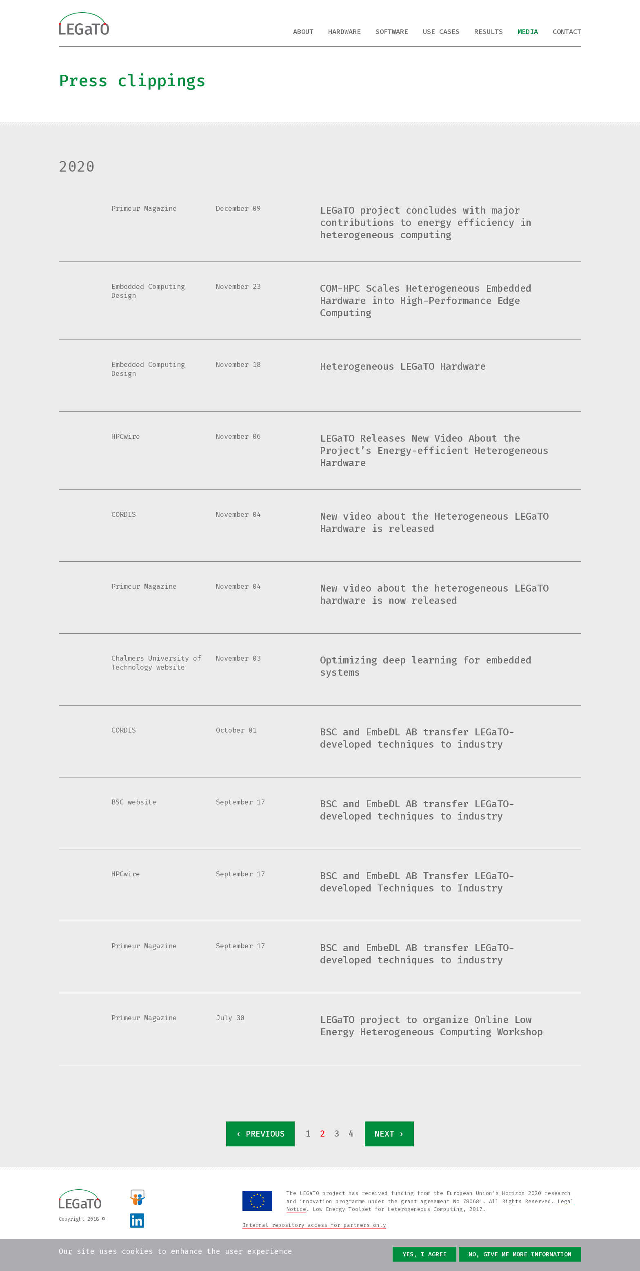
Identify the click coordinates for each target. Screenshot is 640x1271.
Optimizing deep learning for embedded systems (425, 666)
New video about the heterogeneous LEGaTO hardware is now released (434, 594)
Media (528, 31)
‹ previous (260, 1134)
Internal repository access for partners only (314, 1225)
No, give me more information (520, 1254)
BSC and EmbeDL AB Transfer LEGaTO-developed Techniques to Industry (417, 882)
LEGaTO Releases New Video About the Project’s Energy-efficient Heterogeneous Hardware (434, 451)
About (303, 31)
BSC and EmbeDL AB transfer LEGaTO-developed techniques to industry (417, 738)
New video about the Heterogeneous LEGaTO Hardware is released (434, 522)
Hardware (344, 31)
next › (389, 1134)
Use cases (441, 31)
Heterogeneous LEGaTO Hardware (403, 366)
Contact (567, 31)
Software (392, 31)
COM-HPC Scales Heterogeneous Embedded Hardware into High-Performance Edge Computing (425, 301)
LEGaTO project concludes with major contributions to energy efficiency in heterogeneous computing (425, 223)
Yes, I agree (424, 1254)
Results (488, 31)
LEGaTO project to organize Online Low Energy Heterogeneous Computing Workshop (431, 1026)
